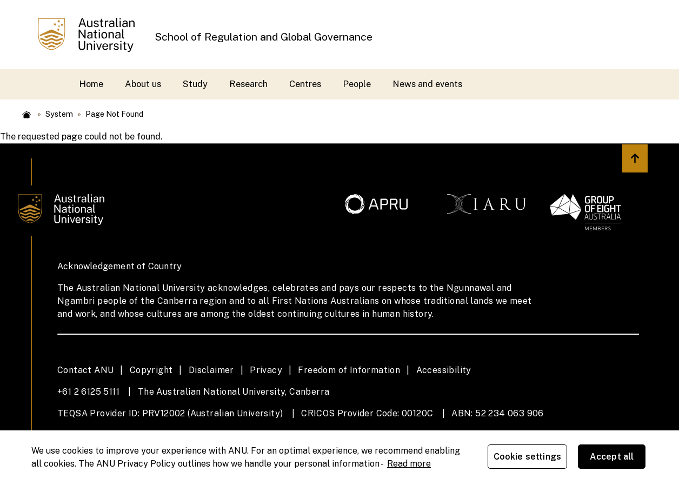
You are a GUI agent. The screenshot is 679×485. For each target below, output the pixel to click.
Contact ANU (85, 370)
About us (143, 83)
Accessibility (443, 370)
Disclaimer (211, 370)
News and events (427, 83)
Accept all (614, 458)
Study (195, 83)
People (357, 83)
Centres (305, 83)
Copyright (151, 370)
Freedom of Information (349, 370)
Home (91, 83)
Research (248, 83)
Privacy (266, 370)
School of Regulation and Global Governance (263, 36)
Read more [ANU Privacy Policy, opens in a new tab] (409, 464)
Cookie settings (529, 458)
